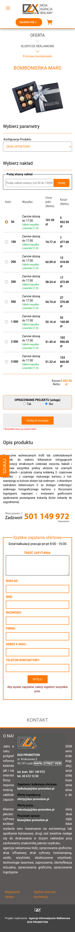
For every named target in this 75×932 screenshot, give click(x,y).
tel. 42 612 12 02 (28, 776)
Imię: (9, 597)
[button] (8, 8)
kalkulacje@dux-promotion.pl (35, 788)
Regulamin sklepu (12, 894)
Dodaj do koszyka (37, 420)
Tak (27, 404)
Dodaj (61, 183)
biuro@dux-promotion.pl (32, 820)
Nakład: (12, 581)
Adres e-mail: (16, 644)
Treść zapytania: (37, 553)
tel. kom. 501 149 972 (31, 771)
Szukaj (4, 466)
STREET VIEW (52, 763)
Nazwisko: (14, 612)
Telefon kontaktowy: (23, 660)
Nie (49, 404)
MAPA (38, 763)
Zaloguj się (29, 22)
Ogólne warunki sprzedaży (45, 894)
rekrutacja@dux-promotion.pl (35, 809)
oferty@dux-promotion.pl (33, 799)
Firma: (11, 628)
